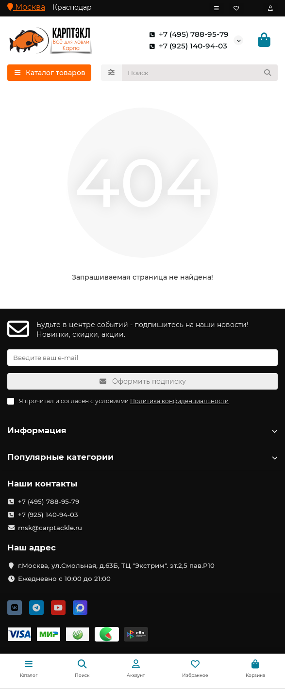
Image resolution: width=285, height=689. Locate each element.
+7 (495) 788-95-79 (187, 34)
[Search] (200, 72)
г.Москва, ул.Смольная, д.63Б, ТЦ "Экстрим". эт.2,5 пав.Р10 (116, 565)
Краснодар (72, 7)
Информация (142, 430)
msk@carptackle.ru (50, 528)
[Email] (142, 357)
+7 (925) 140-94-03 (186, 46)
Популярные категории (142, 457)
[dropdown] (216, 8)
